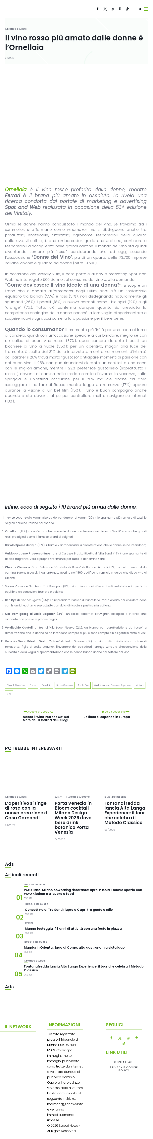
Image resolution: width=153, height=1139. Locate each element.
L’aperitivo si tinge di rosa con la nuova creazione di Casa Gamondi (27, 810)
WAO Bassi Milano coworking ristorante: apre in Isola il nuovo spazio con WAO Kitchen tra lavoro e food (83, 892)
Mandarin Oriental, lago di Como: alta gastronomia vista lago (74, 947)
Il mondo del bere (15, 29)
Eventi (58, 797)
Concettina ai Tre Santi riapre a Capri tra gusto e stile (69, 909)
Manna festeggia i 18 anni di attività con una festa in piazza (73, 928)
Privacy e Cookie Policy (124, 1069)
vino (9, 693)
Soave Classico (64, 685)
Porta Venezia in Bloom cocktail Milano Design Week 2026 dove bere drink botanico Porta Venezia (73, 817)
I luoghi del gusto (78, 797)
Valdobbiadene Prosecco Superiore (112, 685)
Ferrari (33, 685)
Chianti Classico (16, 685)
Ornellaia (46, 685)
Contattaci (123, 1062)
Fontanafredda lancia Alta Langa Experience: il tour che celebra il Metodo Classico (124, 813)
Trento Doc (83, 685)
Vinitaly (140, 685)
